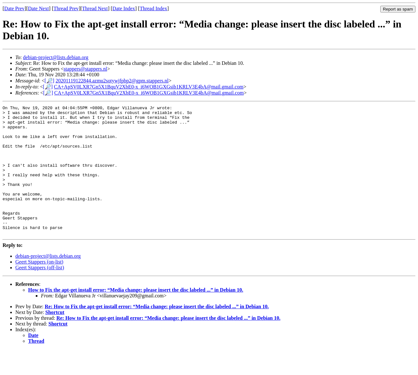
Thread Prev (66, 8)
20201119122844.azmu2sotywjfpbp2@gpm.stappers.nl (112, 80)
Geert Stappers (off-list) (39, 293)
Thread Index (153, 8)
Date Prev (14, 8)
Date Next (38, 8)
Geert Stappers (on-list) (39, 287)
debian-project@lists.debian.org (56, 57)
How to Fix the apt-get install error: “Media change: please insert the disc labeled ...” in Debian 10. (135, 315)
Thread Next (95, 8)
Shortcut (55, 338)
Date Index (123, 8)
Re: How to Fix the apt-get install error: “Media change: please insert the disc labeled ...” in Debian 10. (157, 332)
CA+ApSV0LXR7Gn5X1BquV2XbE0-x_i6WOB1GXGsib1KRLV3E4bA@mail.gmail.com (149, 86)
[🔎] (49, 80)
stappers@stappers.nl (85, 69)
